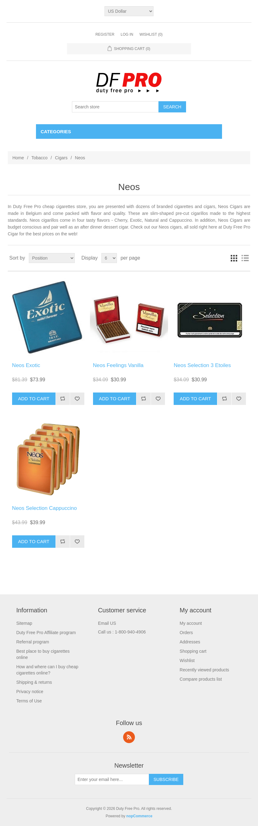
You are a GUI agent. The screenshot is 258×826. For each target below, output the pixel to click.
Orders (186, 632)
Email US (107, 623)
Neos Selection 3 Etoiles (202, 365)
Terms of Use (29, 700)
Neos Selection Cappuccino (44, 508)
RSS (129, 737)
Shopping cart (193, 651)
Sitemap (24, 623)
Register (105, 34)
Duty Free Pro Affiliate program (46, 632)
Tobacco (39, 157)
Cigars (61, 157)
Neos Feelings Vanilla (118, 365)
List (245, 258)
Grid (234, 258)
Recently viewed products (204, 669)
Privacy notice (29, 691)
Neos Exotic (26, 365)
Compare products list (201, 679)
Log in (127, 34)
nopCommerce (139, 816)
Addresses (190, 641)
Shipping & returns (34, 682)
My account (191, 623)
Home (18, 157)
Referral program (32, 641)
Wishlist (187, 660)
